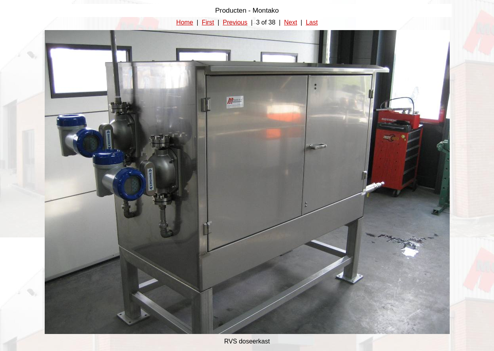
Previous (235, 22)
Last (312, 22)
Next (290, 22)
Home (184, 22)
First (208, 22)
